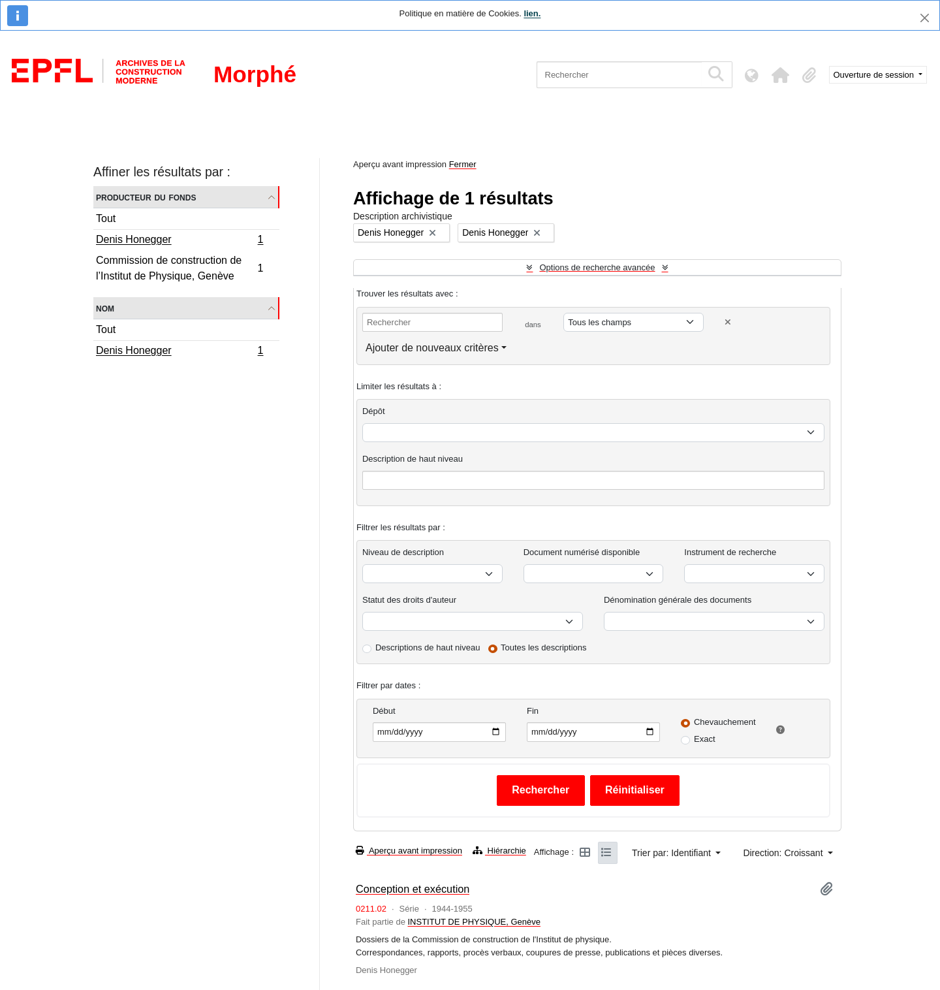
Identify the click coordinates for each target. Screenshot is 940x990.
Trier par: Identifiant (672, 853)
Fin (533, 711)
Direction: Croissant (784, 853)
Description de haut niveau (412, 459)
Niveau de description (403, 552)
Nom (105, 308)
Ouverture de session (875, 75)
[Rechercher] (619, 74)
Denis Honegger (179, 241)
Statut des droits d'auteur (409, 600)
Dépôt (373, 411)
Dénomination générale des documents (677, 600)
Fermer (463, 164)
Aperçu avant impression (409, 850)
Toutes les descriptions (544, 647)
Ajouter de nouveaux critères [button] (432, 347)
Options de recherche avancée (597, 267)
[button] (780, 75)
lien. (532, 13)
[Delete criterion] (728, 322)
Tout (106, 218)
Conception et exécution (412, 889)
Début (384, 711)
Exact (704, 739)
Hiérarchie (499, 850)
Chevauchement (725, 722)
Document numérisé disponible (582, 552)
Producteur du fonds (146, 197)
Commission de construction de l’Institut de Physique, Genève (179, 268)
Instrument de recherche (730, 552)
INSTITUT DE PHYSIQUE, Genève (473, 922)
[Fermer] (924, 18)
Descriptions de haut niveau (427, 647)
